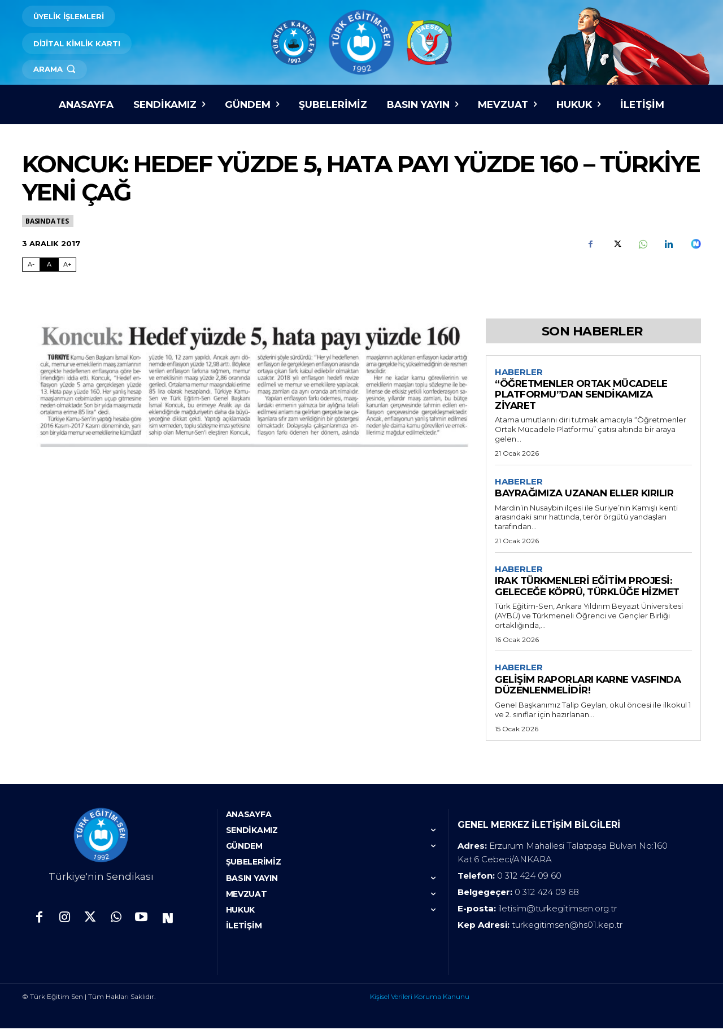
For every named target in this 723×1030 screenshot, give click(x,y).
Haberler (519, 372)
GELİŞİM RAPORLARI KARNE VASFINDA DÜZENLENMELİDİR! (588, 686)
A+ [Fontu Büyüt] (67, 264)
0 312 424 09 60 (529, 877)
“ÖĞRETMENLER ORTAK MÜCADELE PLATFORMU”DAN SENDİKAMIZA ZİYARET (581, 395)
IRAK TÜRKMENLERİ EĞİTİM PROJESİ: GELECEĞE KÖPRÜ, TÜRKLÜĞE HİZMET (587, 587)
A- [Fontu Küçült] (31, 264)
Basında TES (47, 221)
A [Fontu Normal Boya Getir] (49, 264)
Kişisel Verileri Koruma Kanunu (419, 998)
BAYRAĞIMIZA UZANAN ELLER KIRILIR (584, 493)
